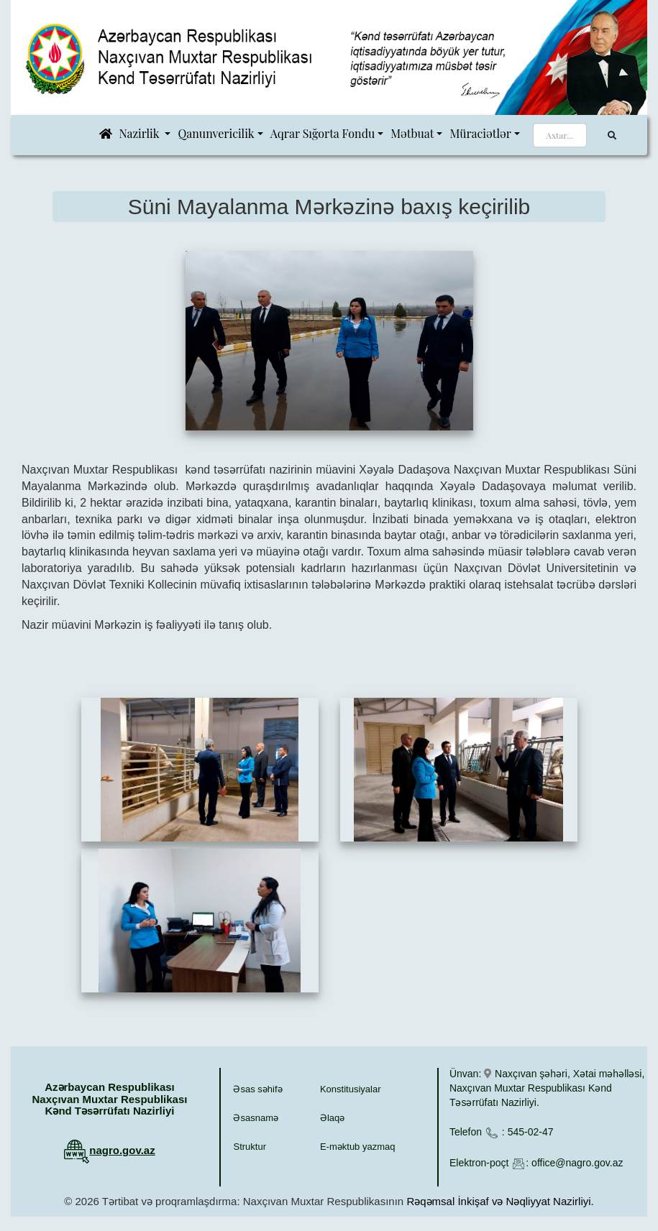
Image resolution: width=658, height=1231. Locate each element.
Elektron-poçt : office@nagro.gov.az (536, 1162)
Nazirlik (141, 133)
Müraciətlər (480, 133)
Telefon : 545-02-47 (501, 1132)
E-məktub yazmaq (358, 1146)
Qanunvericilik (216, 133)
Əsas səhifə (257, 1089)
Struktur (249, 1146)
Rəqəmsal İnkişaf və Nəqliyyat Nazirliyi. (499, 1201)
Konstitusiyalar (350, 1089)
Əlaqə (332, 1117)
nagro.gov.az (122, 1150)
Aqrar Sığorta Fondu (322, 133)
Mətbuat (412, 133)
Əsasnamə (255, 1117)
